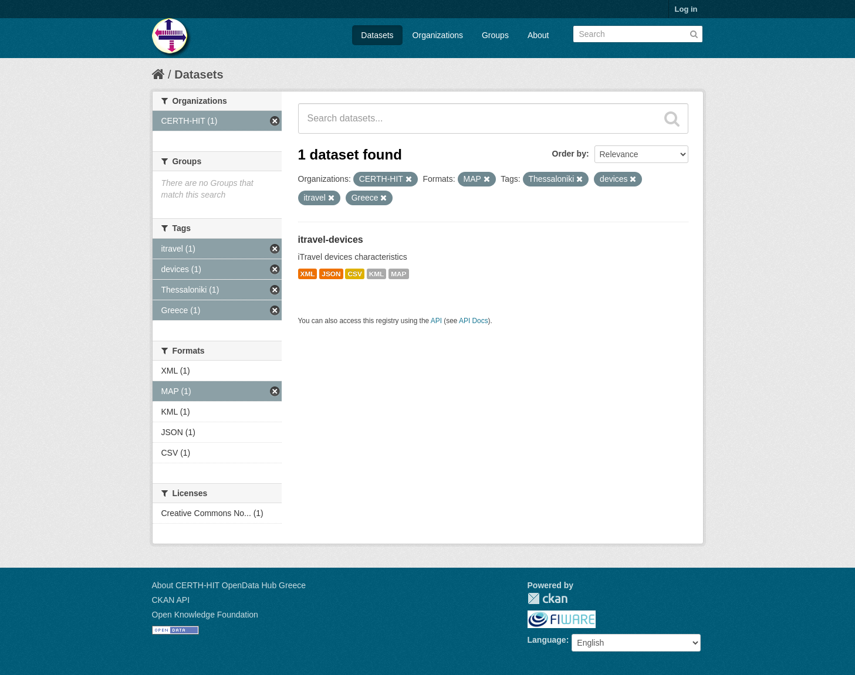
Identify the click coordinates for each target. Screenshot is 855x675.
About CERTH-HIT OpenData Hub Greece (229, 585)
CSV (354, 274)
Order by (569, 153)
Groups (495, 35)
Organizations (438, 35)
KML (376, 274)
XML (307, 274)
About (538, 35)
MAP (398, 274)
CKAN (547, 598)
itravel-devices (330, 240)
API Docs (473, 321)
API (436, 321)
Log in (686, 9)
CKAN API (171, 600)
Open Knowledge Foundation (205, 614)
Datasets (377, 35)
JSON (331, 274)
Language (547, 640)
